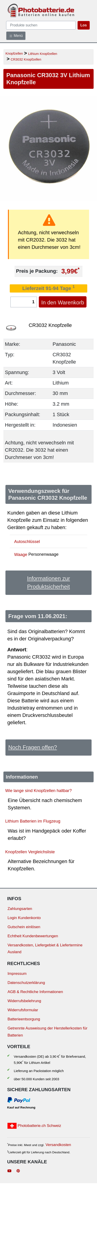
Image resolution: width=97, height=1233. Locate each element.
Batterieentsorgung (23, 1019)
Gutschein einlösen (23, 927)
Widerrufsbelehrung (24, 1001)
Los (83, 25)
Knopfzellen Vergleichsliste (30, 851)
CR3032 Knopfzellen (26, 59)
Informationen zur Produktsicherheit (48, 582)
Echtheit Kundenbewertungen (32, 936)
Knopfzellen (14, 53)
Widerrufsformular (22, 1010)
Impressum (17, 973)
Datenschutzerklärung (26, 983)
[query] (41, 25)
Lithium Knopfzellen (42, 54)
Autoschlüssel (27, 541)
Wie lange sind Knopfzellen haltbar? (38, 790)
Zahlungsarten (19, 909)
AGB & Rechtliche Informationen (35, 992)
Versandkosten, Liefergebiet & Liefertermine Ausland (44, 948)
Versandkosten (58, 1145)
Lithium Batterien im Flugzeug (32, 821)
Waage (20, 554)
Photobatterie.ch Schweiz (34, 1126)
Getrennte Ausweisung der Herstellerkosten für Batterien (47, 1031)
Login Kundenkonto (24, 918)
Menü (16, 36)
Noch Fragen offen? (32, 747)
